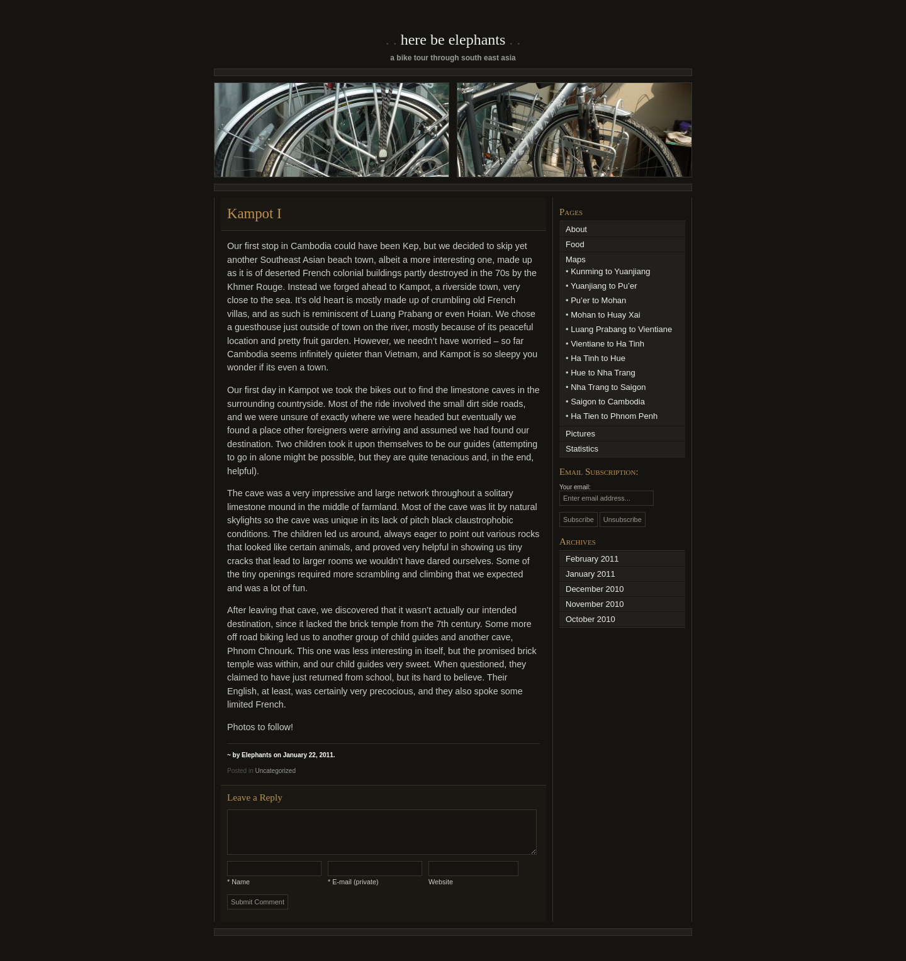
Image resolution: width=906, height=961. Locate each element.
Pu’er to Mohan (598, 300)
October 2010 (590, 619)
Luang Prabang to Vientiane (621, 329)
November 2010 (595, 604)
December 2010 (595, 589)
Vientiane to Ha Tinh (607, 343)
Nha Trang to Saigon (608, 387)
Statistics (582, 448)
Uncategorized (275, 770)
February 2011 (592, 559)
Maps (576, 259)
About (576, 229)
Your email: (575, 487)
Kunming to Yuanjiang (610, 271)
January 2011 (590, 574)
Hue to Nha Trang (603, 372)
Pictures (580, 433)
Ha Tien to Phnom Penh (614, 416)
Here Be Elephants (453, 39)
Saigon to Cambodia (608, 401)
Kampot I (254, 213)
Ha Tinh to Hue (598, 358)
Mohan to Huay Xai (605, 314)
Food (575, 244)
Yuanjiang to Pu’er (604, 286)
